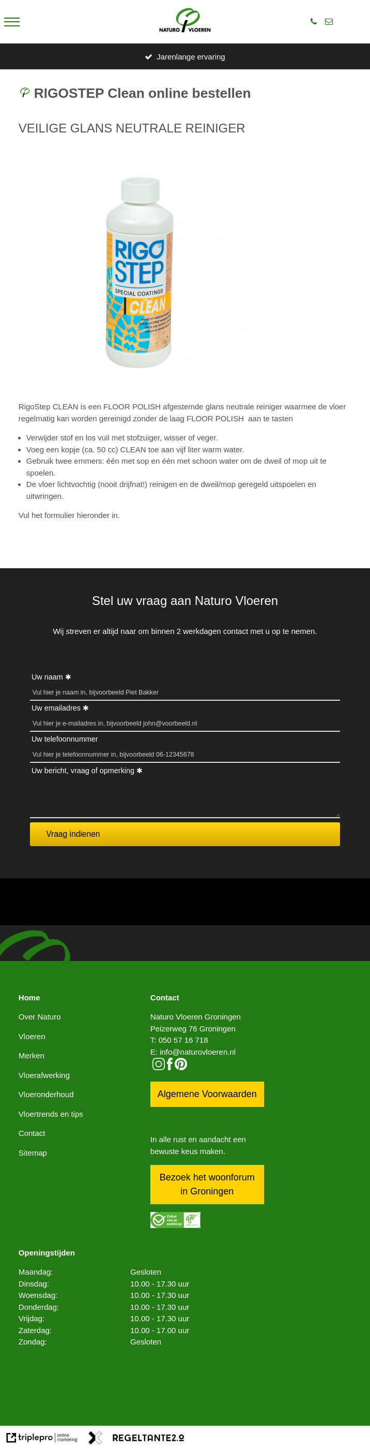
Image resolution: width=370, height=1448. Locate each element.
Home (29, 997)
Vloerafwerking (44, 1075)
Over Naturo (40, 1016)
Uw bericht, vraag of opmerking (83, 770)
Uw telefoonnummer (65, 739)
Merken (31, 1055)
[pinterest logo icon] (181, 1067)
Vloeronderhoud (46, 1094)
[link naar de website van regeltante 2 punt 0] (136, 1439)
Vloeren (32, 1036)
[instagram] (158, 1067)
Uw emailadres (56, 708)
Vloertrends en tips (51, 1114)
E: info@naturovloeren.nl (193, 1051)
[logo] (185, 22)
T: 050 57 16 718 (179, 1040)
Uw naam (47, 677)
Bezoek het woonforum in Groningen (207, 1184)
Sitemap (33, 1152)
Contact (32, 1133)
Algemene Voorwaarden (207, 1094)
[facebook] (170, 1067)
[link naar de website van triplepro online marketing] (42, 1439)
